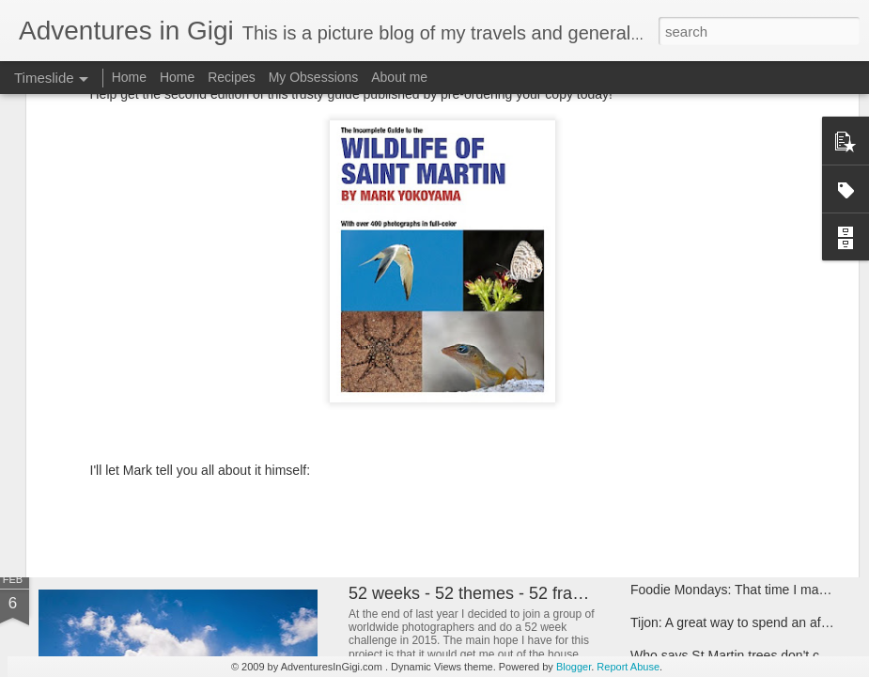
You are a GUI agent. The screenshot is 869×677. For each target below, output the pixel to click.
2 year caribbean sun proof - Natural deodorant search (310, 436)
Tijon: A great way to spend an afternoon (747, 622)
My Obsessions (314, 77)
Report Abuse (628, 666)
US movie (385, 427)
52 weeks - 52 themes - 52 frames (476, 593)
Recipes (232, 77)
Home (129, 77)
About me (399, 77)
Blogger (573, 666)
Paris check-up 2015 (690, 434)
